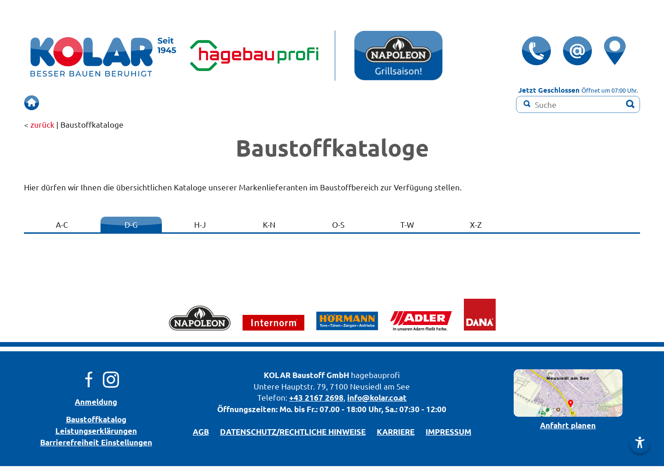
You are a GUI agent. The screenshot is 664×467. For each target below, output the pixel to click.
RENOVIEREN (306, 103)
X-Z (476, 225)
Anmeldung (96, 403)
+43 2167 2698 (316, 398)
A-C (62, 225)
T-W (407, 225)
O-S (338, 225)
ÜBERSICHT (76, 103)
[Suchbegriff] (578, 104)
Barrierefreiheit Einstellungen (96, 443)
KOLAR (277, 376)
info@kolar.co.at (377, 398)
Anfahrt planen (568, 426)
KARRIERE (396, 432)
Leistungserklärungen (96, 432)
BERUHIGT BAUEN (152, 103)
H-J (200, 225)
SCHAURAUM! (235, 103)
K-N (269, 225)
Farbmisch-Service (388, 103)
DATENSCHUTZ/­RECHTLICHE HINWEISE (293, 432)
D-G (131, 225)
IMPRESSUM (448, 432)
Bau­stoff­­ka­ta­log (96, 420)
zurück (42, 125)
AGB (201, 432)
